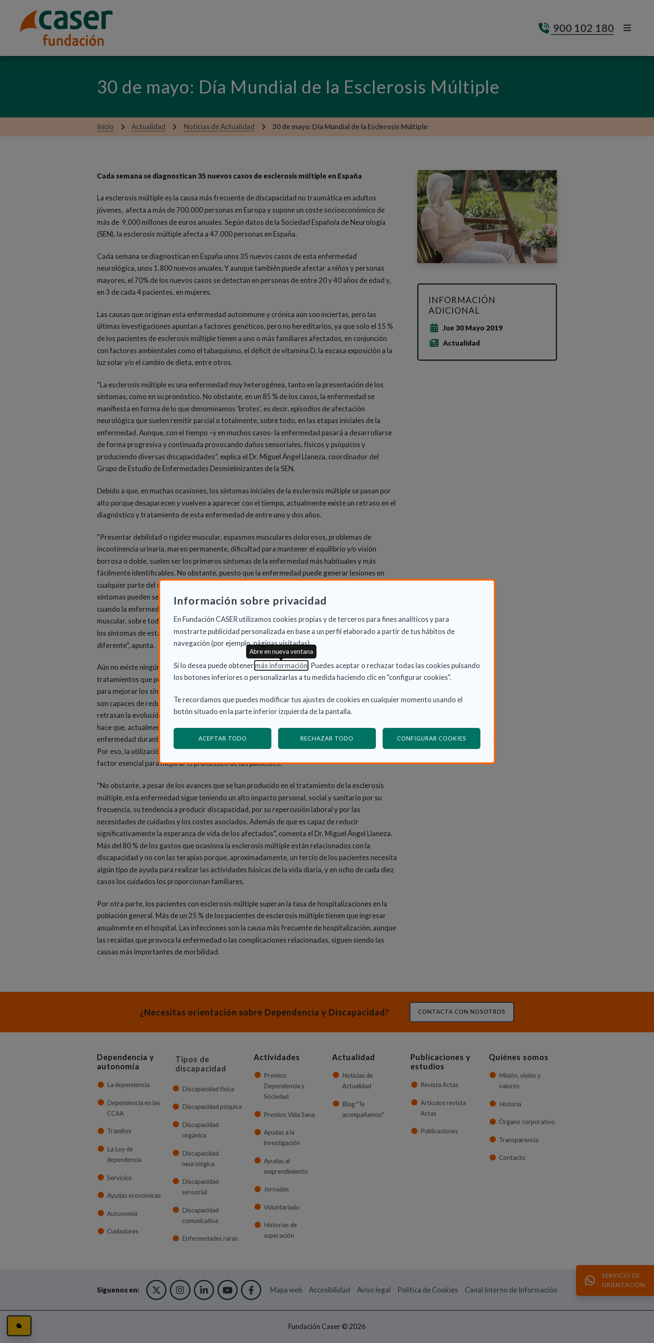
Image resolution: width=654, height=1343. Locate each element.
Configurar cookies (439, 738)
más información (281, 665)
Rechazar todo (327, 738)
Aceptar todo (222, 738)
